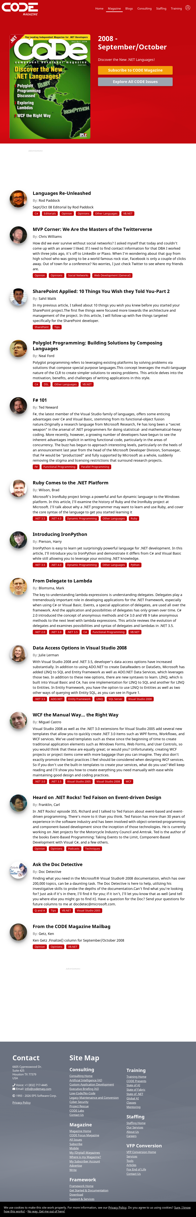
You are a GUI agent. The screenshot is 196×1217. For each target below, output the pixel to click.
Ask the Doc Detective (57, 866)
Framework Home (81, 1188)
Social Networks (78, 277)
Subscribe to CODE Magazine (135, 72)
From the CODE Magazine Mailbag (71, 928)
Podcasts (73, 850)
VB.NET (127, 215)
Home (99, 8)
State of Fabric (136, 1091)
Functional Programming (59, 469)
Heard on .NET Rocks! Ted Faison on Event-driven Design (97, 799)
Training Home (136, 1078)
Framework (82, 1181)
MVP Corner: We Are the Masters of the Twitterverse (92, 231)
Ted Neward (48, 409)
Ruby (134, 520)
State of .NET (135, 1096)
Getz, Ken (46, 935)
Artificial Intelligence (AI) (85, 1082)
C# (36, 215)
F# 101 (40, 402)
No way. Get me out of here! (46, 1211)
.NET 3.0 (56, 634)
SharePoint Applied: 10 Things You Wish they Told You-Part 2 (101, 293)
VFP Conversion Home (141, 1154)
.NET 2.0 (40, 634)
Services (132, 1158)
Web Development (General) (112, 277)
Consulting (144, 8)
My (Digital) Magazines (84, 1154)
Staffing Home (136, 1125)
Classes (131, 1104)
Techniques (92, 850)
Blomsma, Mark (51, 590)
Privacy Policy (21, 1104)
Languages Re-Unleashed (62, 195)
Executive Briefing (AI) (84, 1091)
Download (76, 1196)
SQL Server (115, 701)
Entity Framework (79, 701)
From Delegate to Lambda (62, 582)
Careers (131, 1138)
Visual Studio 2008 (140, 701)
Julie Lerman (49, 657)
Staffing (161, 8)
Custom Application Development (91, 1086)
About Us (133, 1134)
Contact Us (76, 1117)
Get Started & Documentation (88, 1192)
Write (73, 1172)
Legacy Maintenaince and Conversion (94, 1099)
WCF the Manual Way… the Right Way (75, 717)
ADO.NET (57, 701)
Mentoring (133, 1109)
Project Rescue (79, 1108)
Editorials (50, 215)
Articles (131, 1167)
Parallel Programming (95, 469)
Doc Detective (50, 873)
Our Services (135, 1129)
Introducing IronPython (60, 536)
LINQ (99, 701)
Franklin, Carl (49, 806)
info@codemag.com (38, 1091)
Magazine (114, 8)
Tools (130, 1163)
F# (36, 469)
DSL (46, 386)
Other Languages (106, 215)
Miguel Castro (50, 724)
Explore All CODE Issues (135, 83)
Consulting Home (80, 1078)
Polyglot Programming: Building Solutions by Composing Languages (97, 347)
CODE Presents (136, 1083)
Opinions (83, 215)
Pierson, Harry (50, 543)
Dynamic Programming (82, 520)
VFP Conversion (144, 1147)
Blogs (129, 8)
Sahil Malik (47, 300)
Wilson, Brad (49, 492)
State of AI (133, 1087)
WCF (128, 783)
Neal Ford (46, 357)
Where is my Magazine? (85, 1159)
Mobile (74, 1150)
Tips (57, 329)
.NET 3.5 (40, 520)
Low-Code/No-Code (82, 1095)
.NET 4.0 (56, 520)
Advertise (75, 1167)
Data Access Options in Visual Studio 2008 (80, 649)
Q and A (40, 912)
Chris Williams (50, 238)
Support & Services (81, 1201)
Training (176, 8)
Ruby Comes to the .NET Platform (71, 484)
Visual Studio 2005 (79, 783)
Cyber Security (78, 1104)
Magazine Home (80, 1133)
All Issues (75, 1141)
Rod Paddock (49, 202)
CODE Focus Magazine (84, 1137)
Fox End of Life (136, 1171)
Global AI (133, 1100)
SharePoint (42, 329)
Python (135, 567)
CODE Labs (76, 1112)
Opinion (67, 215)
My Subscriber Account (84, 1163)
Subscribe (75, 1146)
